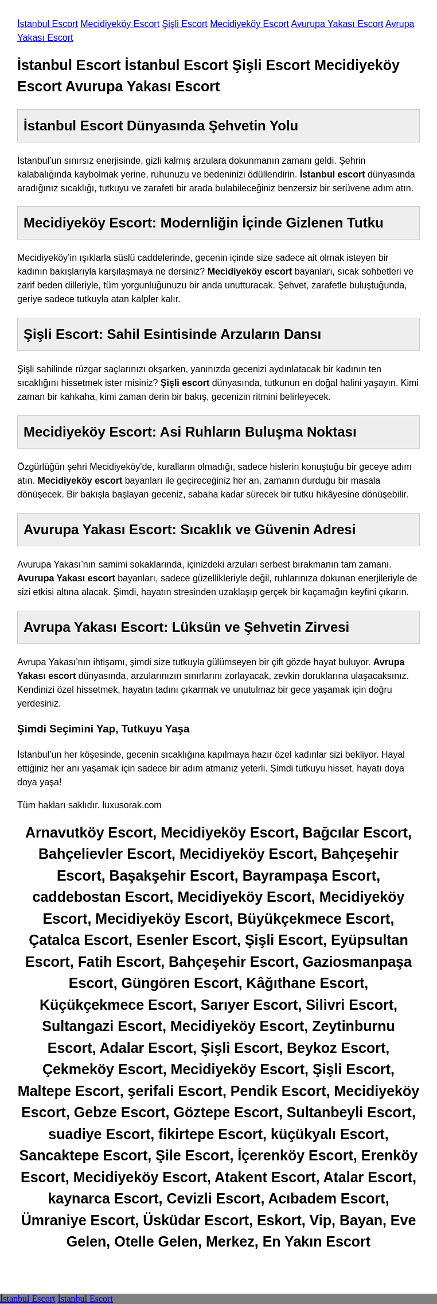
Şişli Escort (185, 24)
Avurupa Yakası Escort (337, 24)
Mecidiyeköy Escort (119, 24)
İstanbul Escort (47, 24)
